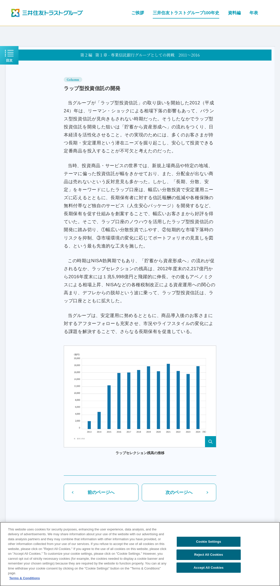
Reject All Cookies (208, 556)
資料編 (234, 13)
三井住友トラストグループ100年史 (186, 13)
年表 (254, 13)
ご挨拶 (137, 13)
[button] (140, 396)
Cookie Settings (208, 544)
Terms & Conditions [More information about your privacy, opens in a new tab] (24, 580)
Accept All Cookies (209, 569)
